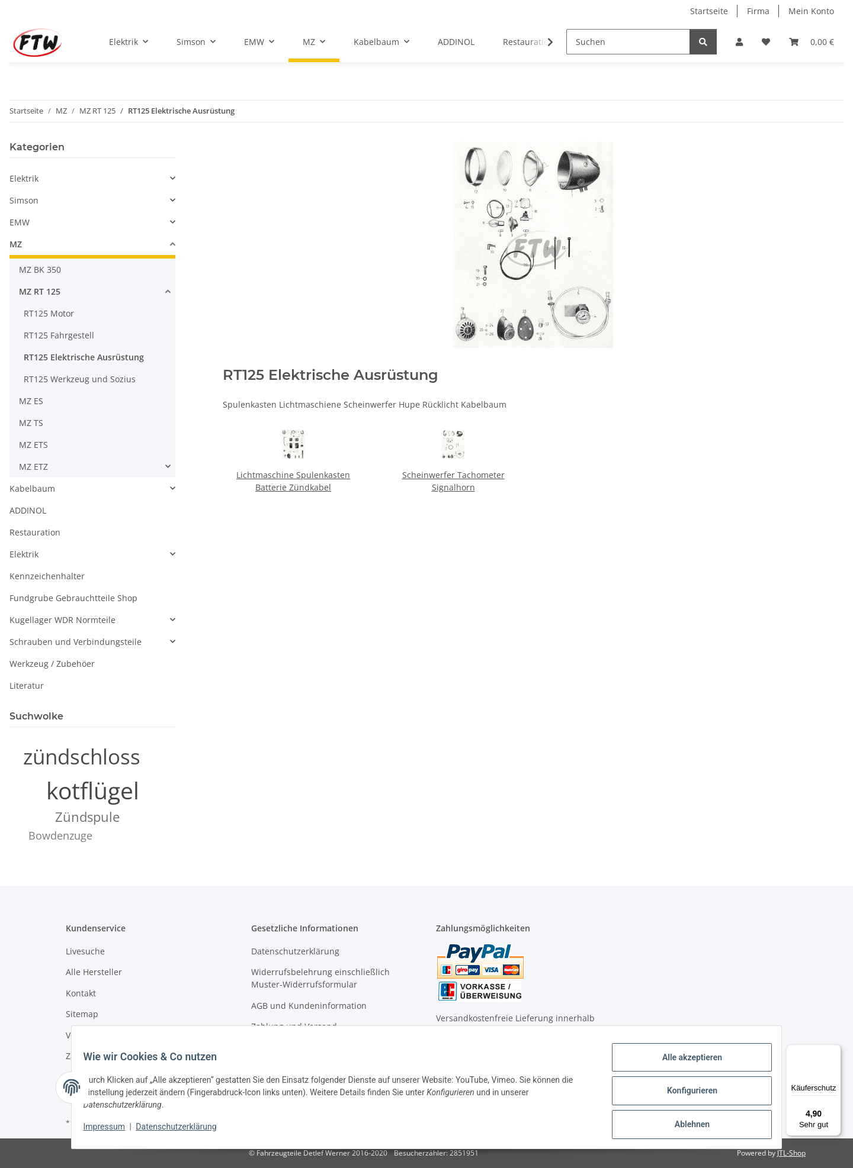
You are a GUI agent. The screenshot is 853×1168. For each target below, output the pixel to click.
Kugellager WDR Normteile (62, 619)
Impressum (111, 1131)
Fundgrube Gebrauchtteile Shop (73, 598)
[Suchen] (628, 41)
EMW (19, 222)
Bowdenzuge (60, 835)
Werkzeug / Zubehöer (52, 663)
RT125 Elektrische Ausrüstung (84, 357)
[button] (739, 41)
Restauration (34, 532)
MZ (15, 244)
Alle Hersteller (94, 971)
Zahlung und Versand (294, 1026)
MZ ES (31, 400)
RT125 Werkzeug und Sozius (80, 379)
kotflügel (92, 790)
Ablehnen (684, 1126)
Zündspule (87, 817)
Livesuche (85, 951)
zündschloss (81, 756)
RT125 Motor (49, 313)
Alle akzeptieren (684, 1064)
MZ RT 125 (39, 291)
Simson (24, 200)
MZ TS (31, 422)
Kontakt (81, 993)
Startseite (709, 11)
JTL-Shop (791, 1153)
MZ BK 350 (40, 269)
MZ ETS (33, 444)
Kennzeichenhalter (47, 576)
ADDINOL (27, 510)
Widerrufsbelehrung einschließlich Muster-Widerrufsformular (320, 978)
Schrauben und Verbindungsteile (75, 641)
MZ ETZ (33, 466)
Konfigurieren (684, 1095)
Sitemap (82, 1013)
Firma (758, 11)
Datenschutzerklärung (183, 1131)
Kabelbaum (32, 488)
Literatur (26, 685)
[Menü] (834, 1051)
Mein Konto (811, 11)
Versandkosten (95, 1035)
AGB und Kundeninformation (309, 1005)
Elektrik (24, 178)
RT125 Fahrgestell (59, 335)
